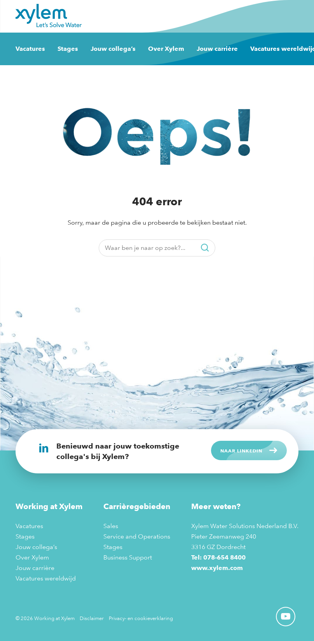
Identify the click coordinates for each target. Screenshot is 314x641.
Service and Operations (136, 536)
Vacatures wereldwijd (46, 578)
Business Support (127, 557)
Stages (68, 48)
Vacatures (30, 48)
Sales (110, 526)
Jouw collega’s (113, 48)
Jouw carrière (217, 48)
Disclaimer (92, 618)
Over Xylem (166, 48)
